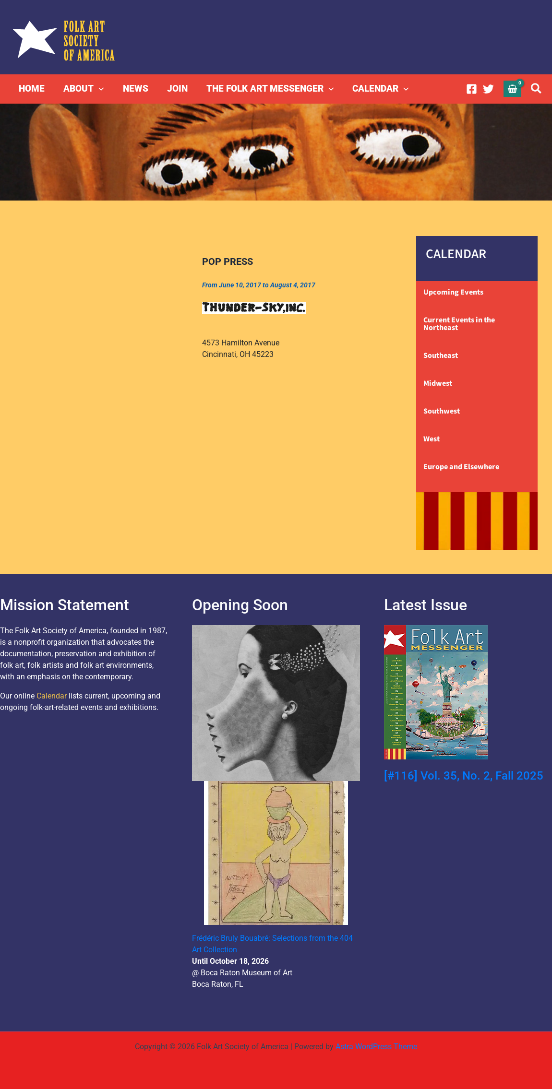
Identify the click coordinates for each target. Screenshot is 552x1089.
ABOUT (83, 88)
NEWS (134, 88)
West (431, 439)
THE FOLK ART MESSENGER (267, 88)
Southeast (440, 355)
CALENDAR (378, 88)
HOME (32, 88)
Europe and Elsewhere (461, 467)
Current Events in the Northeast (459, 324)
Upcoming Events (453, 292)
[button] (98, 88)
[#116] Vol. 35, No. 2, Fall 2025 (463, 775)
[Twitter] (488, 89)
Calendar (51, 695)
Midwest (437, 383)
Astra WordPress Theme (376, 1046)
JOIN (175, 88)
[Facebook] (471, 89)
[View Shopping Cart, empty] (513, 88)
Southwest (441, 411)
